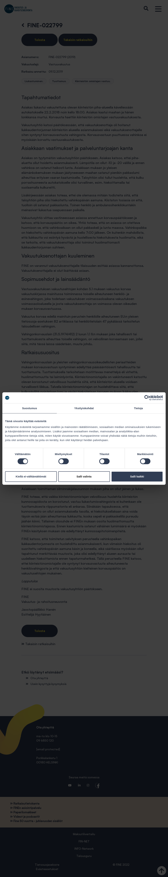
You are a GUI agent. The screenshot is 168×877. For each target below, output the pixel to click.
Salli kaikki (137, 476)
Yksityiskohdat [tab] (84, 408)
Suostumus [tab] (29, 408)
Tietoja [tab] (138, 408)
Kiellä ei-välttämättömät (31, 476)
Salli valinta (84, 476)
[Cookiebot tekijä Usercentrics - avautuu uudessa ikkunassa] (147, 397)
